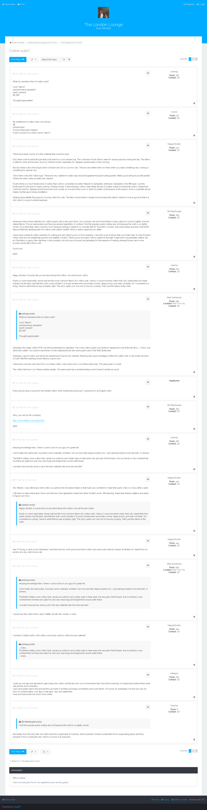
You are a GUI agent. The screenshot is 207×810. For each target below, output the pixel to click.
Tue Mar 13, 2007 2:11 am (25, 676)
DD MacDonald (174, 211)
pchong (174, 71)
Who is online (19, 778)
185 (177, 677)
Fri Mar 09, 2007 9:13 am (25, 480)
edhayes (174, 673)
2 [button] (193, 59)
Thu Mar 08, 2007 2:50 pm (26, 300)
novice (174, 112)
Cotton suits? (19, 51)
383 (177, 215)
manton (174, 265)
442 (177, 148)
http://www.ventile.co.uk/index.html (28, 420)
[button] (196, 59)
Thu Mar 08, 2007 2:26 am (26, 114)
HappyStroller (174, 144)
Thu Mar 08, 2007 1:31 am (25, 74)
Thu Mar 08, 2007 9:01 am (26, 146)
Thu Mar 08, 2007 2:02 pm (26, 267)
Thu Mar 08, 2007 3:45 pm (26, 383)
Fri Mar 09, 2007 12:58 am (25, 440)
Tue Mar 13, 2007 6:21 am (25, 708)
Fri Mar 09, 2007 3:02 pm (25, 566)
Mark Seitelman (174, 297)
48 (177, 115)
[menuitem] (21, 4)
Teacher (174, 706)
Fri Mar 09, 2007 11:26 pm (25, 628)
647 (177, 269)
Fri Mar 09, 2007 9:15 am (25, 541)
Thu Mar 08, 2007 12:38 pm (26, 214)
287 (177, 75)
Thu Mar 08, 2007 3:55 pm (26, 407)
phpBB (17, 807)
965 (177, 301)
